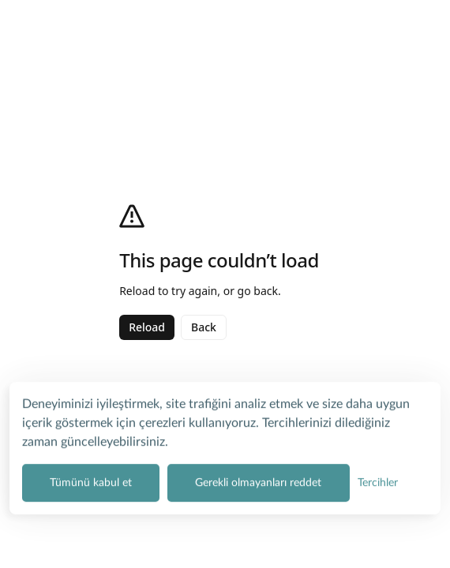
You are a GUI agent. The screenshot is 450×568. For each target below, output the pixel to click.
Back (203, 327)
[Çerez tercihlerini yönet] (378, 481)
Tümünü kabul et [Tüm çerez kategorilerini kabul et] (91, 480)
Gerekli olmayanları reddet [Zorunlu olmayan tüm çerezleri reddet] (258, 480)
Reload (147, 327)
